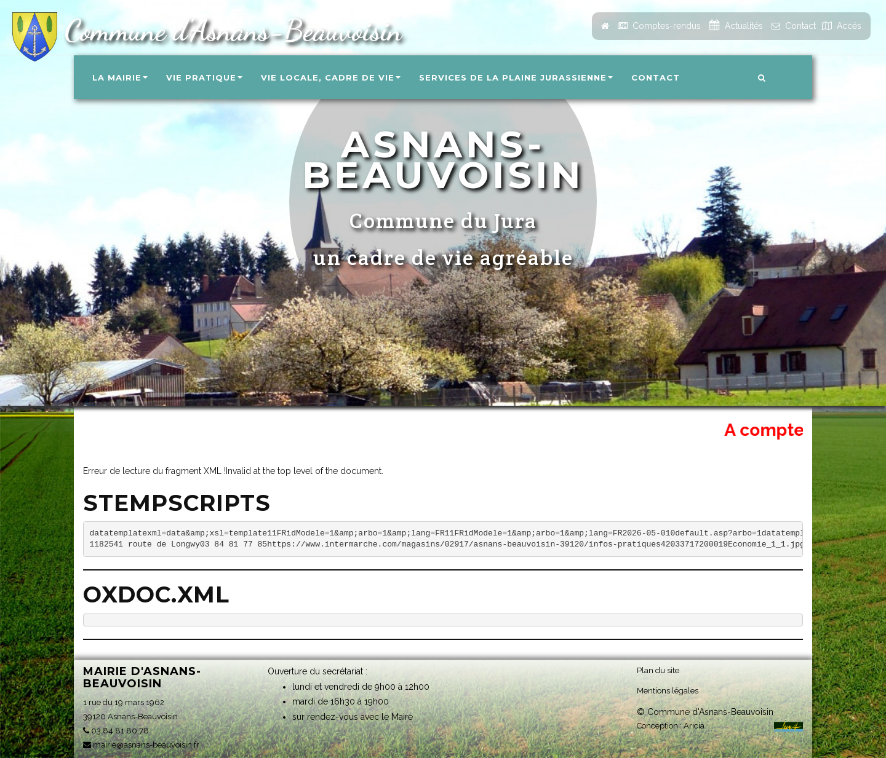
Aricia (694, 725)
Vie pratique (204, 77)
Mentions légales (667, 690)
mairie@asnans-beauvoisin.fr (141, 744)
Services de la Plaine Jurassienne (516, 77)
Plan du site (658, 670)
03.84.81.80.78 (116, 730)
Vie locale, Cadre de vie (331, 77)
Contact (655, 77)
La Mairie (120, 77)
